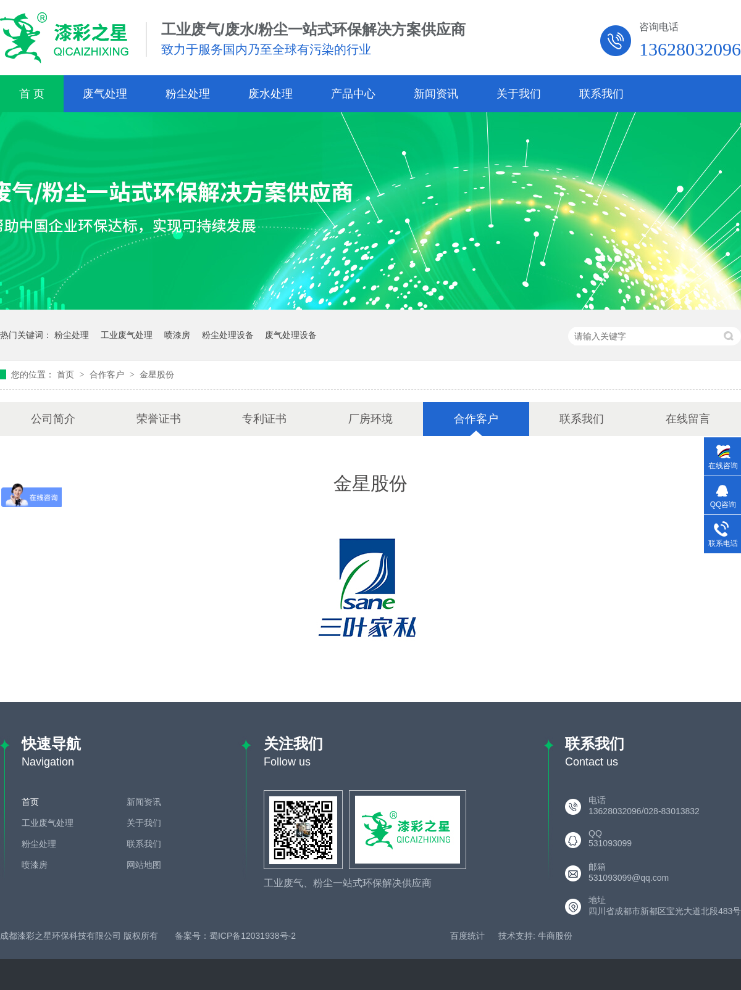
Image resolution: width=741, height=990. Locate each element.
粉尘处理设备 (228, 335)
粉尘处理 (187, 94)
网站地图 (144, 865)
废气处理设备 (291, 335)
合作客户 (108, 374)
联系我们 (601, 94)
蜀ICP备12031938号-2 (252, 935)
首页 (67, 374)
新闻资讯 (436, 94)
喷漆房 (177, 335)
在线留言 (688, 419)
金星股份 (157, 374)
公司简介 (53, 419)
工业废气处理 (127, 335)
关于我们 (518, 94)
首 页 (31, 94)
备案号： (192, 935)
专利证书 (264, 419)
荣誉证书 (158, 419)
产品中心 (353, 94)
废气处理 (105, 94)
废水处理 (270, 94)
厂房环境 (370, 419)
